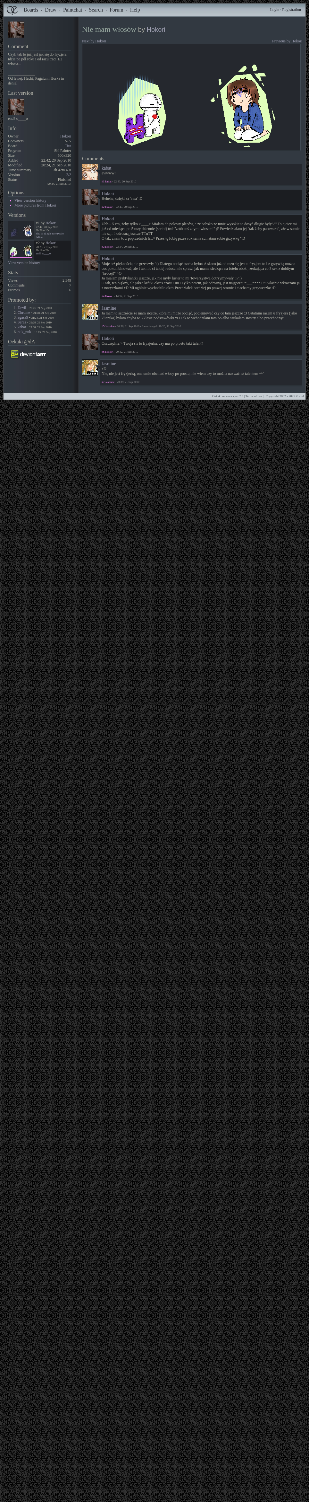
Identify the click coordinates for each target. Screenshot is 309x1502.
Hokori (65, 136)
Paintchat (72, 10)
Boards (31, 10)
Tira (68, 146)
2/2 (68, 174)
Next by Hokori (94, 41)
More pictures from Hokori (35, 205)
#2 (103, 206)
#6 (103, 351)
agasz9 (23, 317)
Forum (116, 10)
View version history (30, 200)
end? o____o (43, 253)
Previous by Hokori (287, 41)
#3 (103, 246)
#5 (103, 326)
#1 (103, 181)
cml (301, 396)
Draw (50, 10)
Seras (22, 322)
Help (135, 10)
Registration (291, 9)
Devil (22, 307)
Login (275, 9)
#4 (103, 296)
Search (96, 10)
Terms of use (253, 396)
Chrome (24, 312)
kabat (22, 327)
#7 (103, 382)
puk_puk (24, 332)
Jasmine (109, 308)
